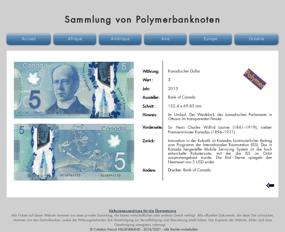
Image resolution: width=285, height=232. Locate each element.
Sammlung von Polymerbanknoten (142, 19)
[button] (29, 39)
